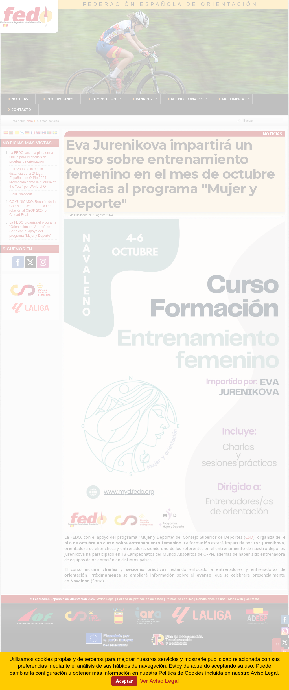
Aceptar (124, 681)
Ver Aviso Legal (159, 681)
